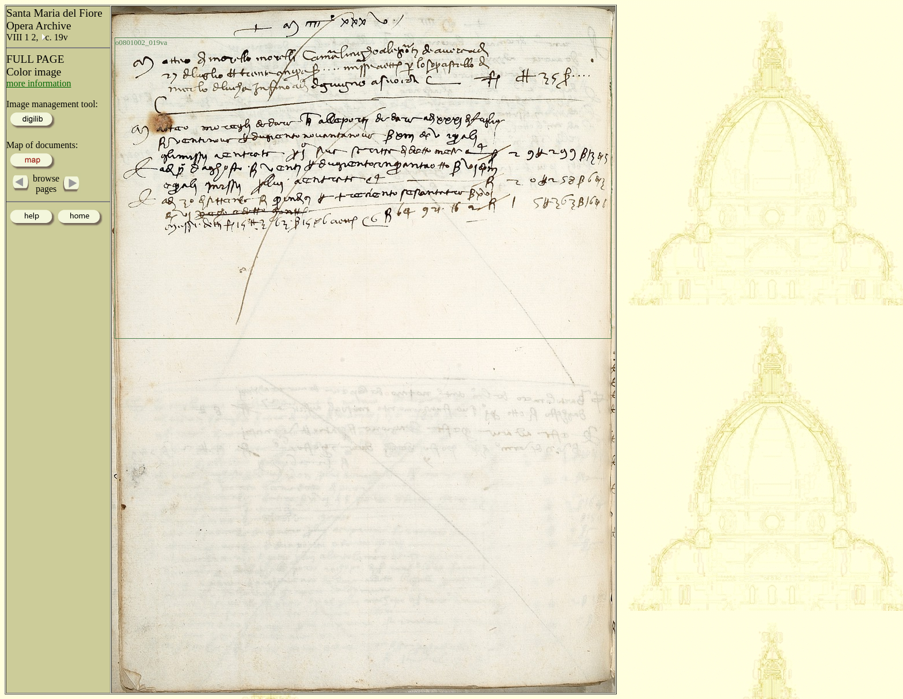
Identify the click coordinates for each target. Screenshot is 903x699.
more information (38, 83)
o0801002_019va (141, 42)
